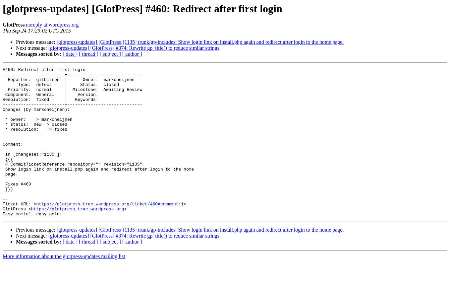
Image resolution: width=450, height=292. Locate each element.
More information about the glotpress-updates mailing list (64, 286)
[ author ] (132, 54)
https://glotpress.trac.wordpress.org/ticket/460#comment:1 (110, 232)
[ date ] (70, 54)
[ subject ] (110, 54)
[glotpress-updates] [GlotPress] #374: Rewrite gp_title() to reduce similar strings (133, 48)
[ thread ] (88, 54)
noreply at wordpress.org (52, 25)
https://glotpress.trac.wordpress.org (77, 238)
